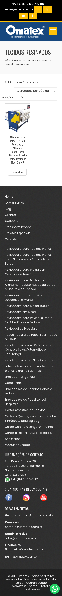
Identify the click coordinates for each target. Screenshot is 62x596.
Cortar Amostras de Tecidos (25, 410)
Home (9, 197)
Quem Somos (14, 203)
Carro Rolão (13, 383)
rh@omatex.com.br (24, 556)
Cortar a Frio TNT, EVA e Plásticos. (28, 433)
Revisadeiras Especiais (21, 329)
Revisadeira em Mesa (20, 312)
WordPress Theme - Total (29, 586)
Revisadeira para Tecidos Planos (28, 249)
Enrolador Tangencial (20, 377)
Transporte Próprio (18, 227)
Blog (8, 209)
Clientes (11, 215)
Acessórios (12, 439)
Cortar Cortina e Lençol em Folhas (29, 427)
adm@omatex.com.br (20, 538)
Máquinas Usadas (18, 445)
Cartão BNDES (14, 221)
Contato (11, 239)
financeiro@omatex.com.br (24, 549)
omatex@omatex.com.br (35, 515)
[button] (55, 589)
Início (8, 60)
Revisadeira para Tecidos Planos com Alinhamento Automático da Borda (29, 259)
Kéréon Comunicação (31, 583)
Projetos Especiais (17, 233)
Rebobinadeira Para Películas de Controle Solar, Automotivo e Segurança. (28, 349)
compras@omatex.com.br (23, 527)
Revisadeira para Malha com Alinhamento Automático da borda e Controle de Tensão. (30, 284)
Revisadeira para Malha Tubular (27, 306)
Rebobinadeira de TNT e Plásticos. (29, 360)
